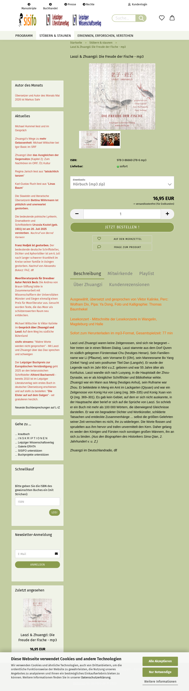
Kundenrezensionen (129, 284)
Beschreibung (87, 273)
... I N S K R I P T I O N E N (31, 438)
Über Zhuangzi (87, 284)
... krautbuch (22, 434)
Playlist (146, 273)
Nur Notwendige (160, 672)
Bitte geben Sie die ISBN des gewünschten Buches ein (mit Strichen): (34, 490)
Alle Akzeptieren (160, 661)
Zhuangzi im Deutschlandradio (91, 450)
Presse (70, 4)
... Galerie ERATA (25, 446)
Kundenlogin (137, 4)
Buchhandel (50, 6)
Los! (55, 512)
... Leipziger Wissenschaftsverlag (34, 442)
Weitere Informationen (160, 681)
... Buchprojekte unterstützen (32, 454)
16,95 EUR (37, 649)
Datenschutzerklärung (95, 677)
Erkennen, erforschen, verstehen (105, 36)
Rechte (88, 4)
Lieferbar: (76, 166)
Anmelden (37, 564)
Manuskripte (29, 6)
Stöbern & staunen (55, 36)
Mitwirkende (120, 273)
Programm (24, 36)
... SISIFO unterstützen (28, 450)
